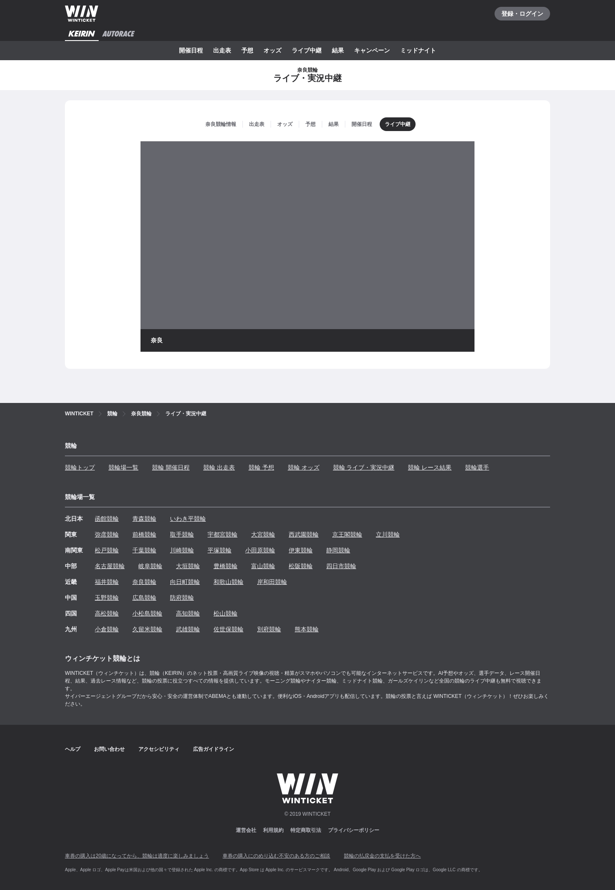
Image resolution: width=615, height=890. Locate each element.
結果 (338, 50)
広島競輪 (144, 597)
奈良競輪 (144, 581)
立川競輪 (388, 534)
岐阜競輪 (150, 566)
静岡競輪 (338, 550)
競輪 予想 (261, 467)
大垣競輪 (188, 566)
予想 (247, 50)
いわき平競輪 (188, 518)
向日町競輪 (185, 581)
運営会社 (246, 830)
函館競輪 (107, 518)
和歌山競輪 (228, 581)
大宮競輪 (263, 534)
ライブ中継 (307, 50)
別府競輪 (269, 629)
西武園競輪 (304, 534)
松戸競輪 (107, 550)
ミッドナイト (418, 50)
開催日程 (191, 50)
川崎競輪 (182, 550)
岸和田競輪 (272, 581)
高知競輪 (188, 613)
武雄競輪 (188, 629)
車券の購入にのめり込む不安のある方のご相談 (276, 856)
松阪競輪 (301, 566)
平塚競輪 (219, 550)
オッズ (272, 50)
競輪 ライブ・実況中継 (364, 467)
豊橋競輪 (225, 566)
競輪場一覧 (123, 467)
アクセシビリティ (158, 749)
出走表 (222, 50)
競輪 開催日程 (171, 467)
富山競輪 (263, 566)
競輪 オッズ (303, 467)
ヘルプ (72, 749)
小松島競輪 (147, 613)
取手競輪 (182, 534)
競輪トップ (80, 467)
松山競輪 (225, 613)
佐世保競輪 (228, 629)
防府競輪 (182, 597)
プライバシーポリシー (353, 830)
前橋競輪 (144, 534)
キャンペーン (372, 50)
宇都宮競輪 (222, 534)
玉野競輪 (107, 597)
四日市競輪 (341, 566)
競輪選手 (477, 467)
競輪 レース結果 (429, 467)
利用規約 (273, 830)
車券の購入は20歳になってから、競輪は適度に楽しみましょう (137, 856)
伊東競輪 (301, 550)
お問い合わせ (109, 749)
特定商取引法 (305, 830)
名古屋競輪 (110, 566)
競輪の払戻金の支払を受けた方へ (382, 856)
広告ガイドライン (213, 749)
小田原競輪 (260, 550)
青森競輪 (144, 518)
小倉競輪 (107, 629)
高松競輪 (107, 613)
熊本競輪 (307, 629)
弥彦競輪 (107, 534)
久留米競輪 (147, 629)
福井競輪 (107, 581)
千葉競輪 (144, 550)
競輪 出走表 (219, 467)
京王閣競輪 (347, 534)
